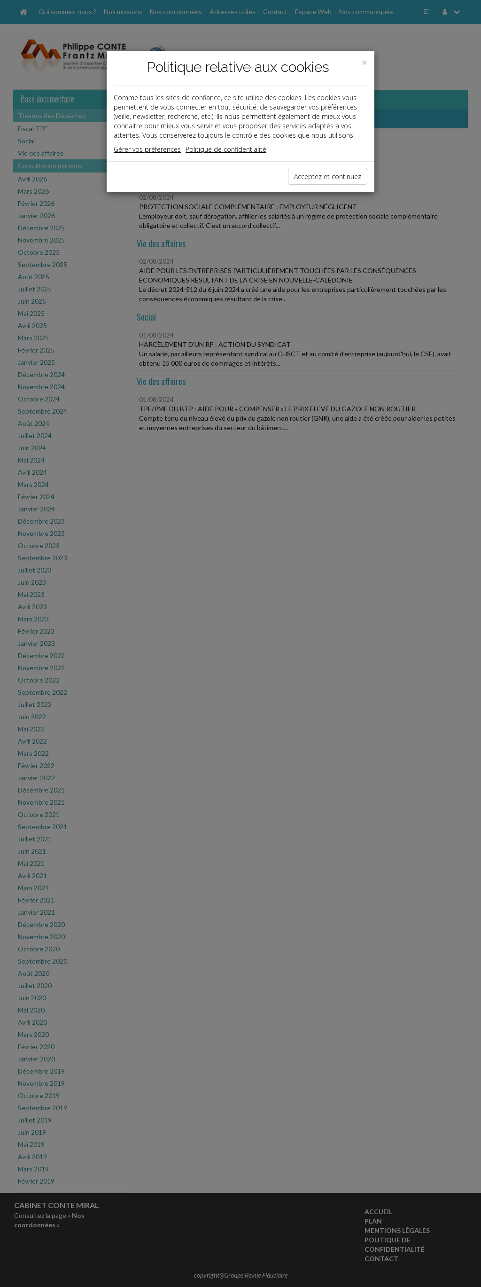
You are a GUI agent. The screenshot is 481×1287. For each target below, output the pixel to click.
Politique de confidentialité (226, 149)
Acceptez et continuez (327, 176)
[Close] (364, 63)
